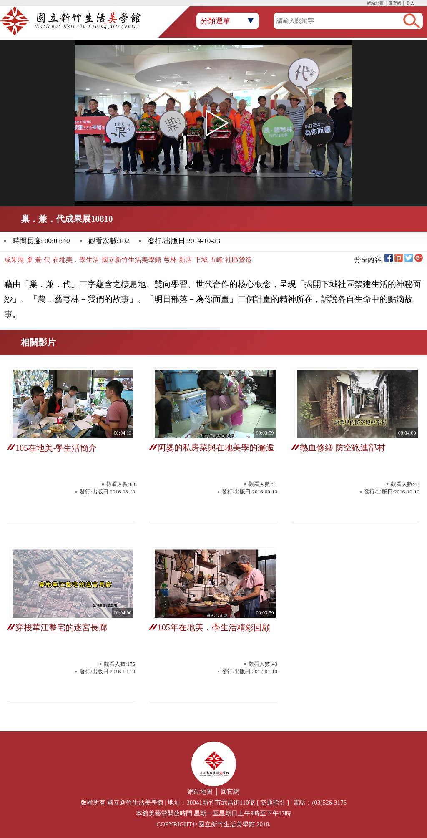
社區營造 (238, 259)
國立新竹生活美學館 (131, 259)
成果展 (14, 259)
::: (365, 4)
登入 (410, 3)
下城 (201, 259)
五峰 (216, 259)
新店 (185, 259)
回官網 (395, 3)
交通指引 (272, 802)
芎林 (170, 259)
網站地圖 (375, 3)
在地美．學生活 (76, 259)
